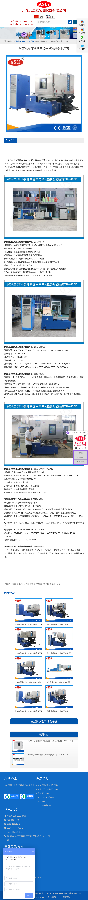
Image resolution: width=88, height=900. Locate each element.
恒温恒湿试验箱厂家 (20, 584)
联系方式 (10, 809)
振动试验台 (42, 801)
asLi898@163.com (15, 828)
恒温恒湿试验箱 (36, 584)
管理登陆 (66, 897)
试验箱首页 (9, 41)
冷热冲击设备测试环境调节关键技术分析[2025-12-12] (50, 741)
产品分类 (42, 779)
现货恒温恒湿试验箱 (51, 584)
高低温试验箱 (43, 793)
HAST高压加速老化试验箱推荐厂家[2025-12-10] (48, 755)
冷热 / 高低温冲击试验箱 (48, 785)
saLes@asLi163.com (16, 832)
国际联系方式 (14, 846)
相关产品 (9, 593)
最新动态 (44, 734)
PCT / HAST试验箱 (46, 797)
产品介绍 (10, 140)
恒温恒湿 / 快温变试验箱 (48, 789)
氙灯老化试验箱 (44, 805)
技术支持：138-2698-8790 (21, 24)
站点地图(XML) (75, 893)
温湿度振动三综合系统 (24, 41)
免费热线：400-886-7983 (21, 21)
